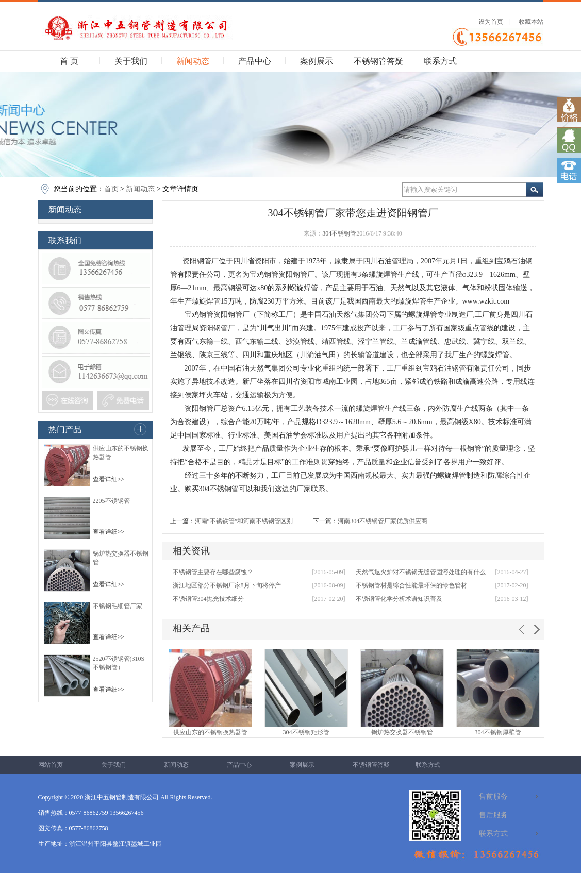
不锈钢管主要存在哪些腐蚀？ (213, 572)
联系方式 (440, 61)
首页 (111, 189)
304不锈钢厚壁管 (498, 732)
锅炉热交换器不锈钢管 (402, 732)
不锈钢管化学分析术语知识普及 (399, 598)
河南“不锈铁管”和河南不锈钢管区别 (244, 521)
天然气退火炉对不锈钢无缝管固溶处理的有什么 (421, 572)
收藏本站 (531, 21)
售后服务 (493, 815)
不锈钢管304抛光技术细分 (208, 598)
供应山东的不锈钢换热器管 (210, 732)
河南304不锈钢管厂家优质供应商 (382, 521)
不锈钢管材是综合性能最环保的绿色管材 (411, 585)
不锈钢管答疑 (378, 61)
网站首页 (50, 764)
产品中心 (254, 61)
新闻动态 (192, 61)
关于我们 (130, 61)
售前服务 (493, 796)
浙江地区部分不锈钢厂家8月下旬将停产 (227, 585)
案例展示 (316, 61)
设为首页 (490, 21)
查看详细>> (109, 479)
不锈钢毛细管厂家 (117, 606)
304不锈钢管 (339, 233)
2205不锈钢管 (111, 501)
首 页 (69, 61)
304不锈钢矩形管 (306, 732)
